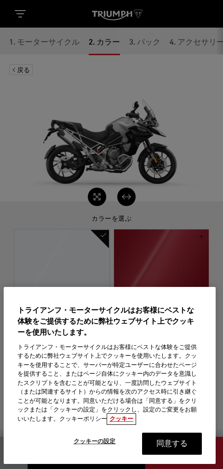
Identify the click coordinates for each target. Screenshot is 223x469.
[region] (110, 379)
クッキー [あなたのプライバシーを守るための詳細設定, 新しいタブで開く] (121, 423)
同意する (172, 448)
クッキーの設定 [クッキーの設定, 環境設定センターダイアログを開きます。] (95, 446)
